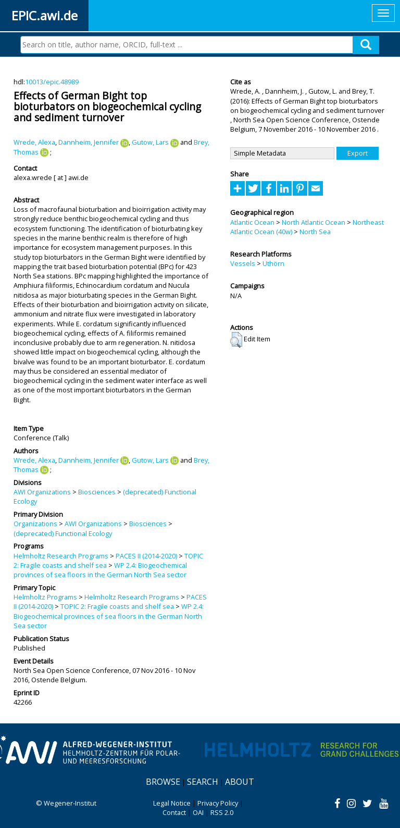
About (239, 781)
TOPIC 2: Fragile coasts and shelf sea (117, 606)
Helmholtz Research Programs (61, 556)
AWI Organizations (42, 491)
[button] (236, 340)
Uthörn (273, 263)
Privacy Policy (217, 803)
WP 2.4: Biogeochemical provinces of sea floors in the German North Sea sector (100, 570)
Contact (174, 812)
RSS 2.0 (221, 812)
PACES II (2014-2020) (146, 556)
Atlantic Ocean (252, 222)
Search (202, 781)
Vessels (242, 263)
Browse (163, 781)
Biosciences (97, 491)
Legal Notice (172, 803)
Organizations (35, 523)
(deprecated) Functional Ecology (63, 533)
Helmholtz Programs (45, 597)
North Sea (315, 231)
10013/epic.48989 (52, 81)
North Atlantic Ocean (313, 222)
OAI (198, 812)
